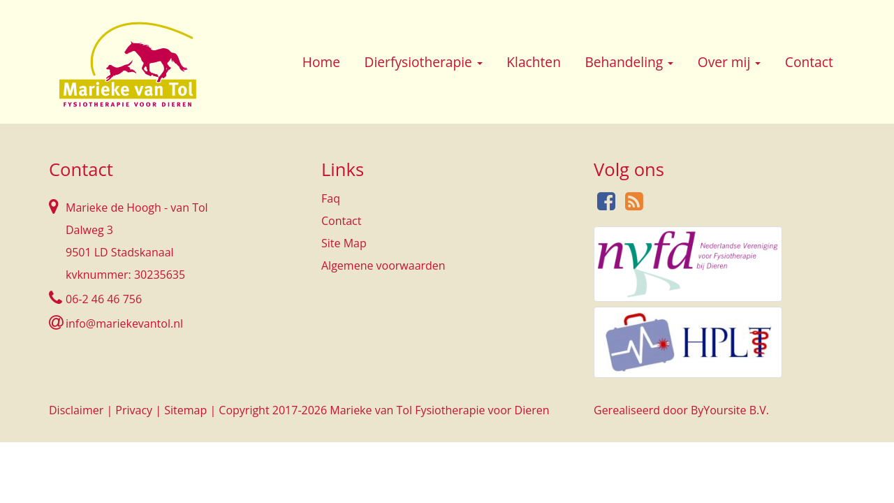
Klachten (533, 61)
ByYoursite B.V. (730, 410)
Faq (330, 198)
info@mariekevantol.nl (124, 323)
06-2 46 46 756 (104, 299)
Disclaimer (76, 410)
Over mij (729, 61)
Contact (809, 61)
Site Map (344, 243)
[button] (480, 63)
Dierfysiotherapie (424, 61)
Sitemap (185, 410)
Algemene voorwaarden (383, 265)
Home (321, 61)
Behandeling (629, 61)
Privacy (133, 410)
